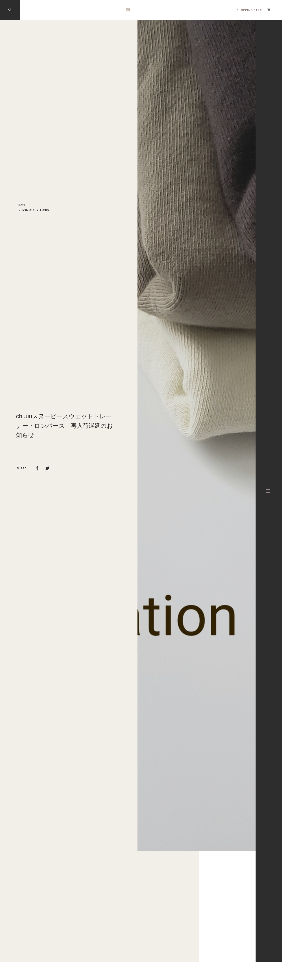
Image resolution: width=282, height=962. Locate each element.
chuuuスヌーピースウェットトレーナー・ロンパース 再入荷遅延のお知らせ (64, 426)
